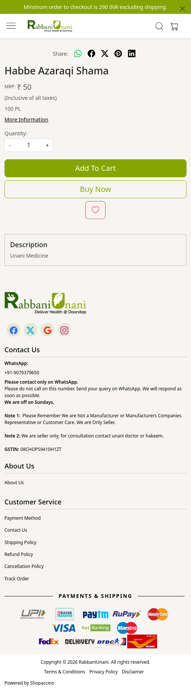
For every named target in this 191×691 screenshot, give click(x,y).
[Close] (182, 8)
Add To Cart (95, 168)
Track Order (16, 578)
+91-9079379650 (21, 372)
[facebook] (91, 53)
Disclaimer (133, 672)
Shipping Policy (20, 542)
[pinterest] (118, 53)
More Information (26, 119)
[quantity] (28, 145)
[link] (159, 26)
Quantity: (15, 133)
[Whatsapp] (78, 53)
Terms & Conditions (64, 672)
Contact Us (15, 530)
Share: (60, 53)
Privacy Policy (104, 672)
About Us (14, 482)
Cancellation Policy (24, 566)
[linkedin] (131, 53)
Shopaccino (42, 683)
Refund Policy (18, 554)
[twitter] (105, 53)
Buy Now (95, 189)
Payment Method (22, 518)
